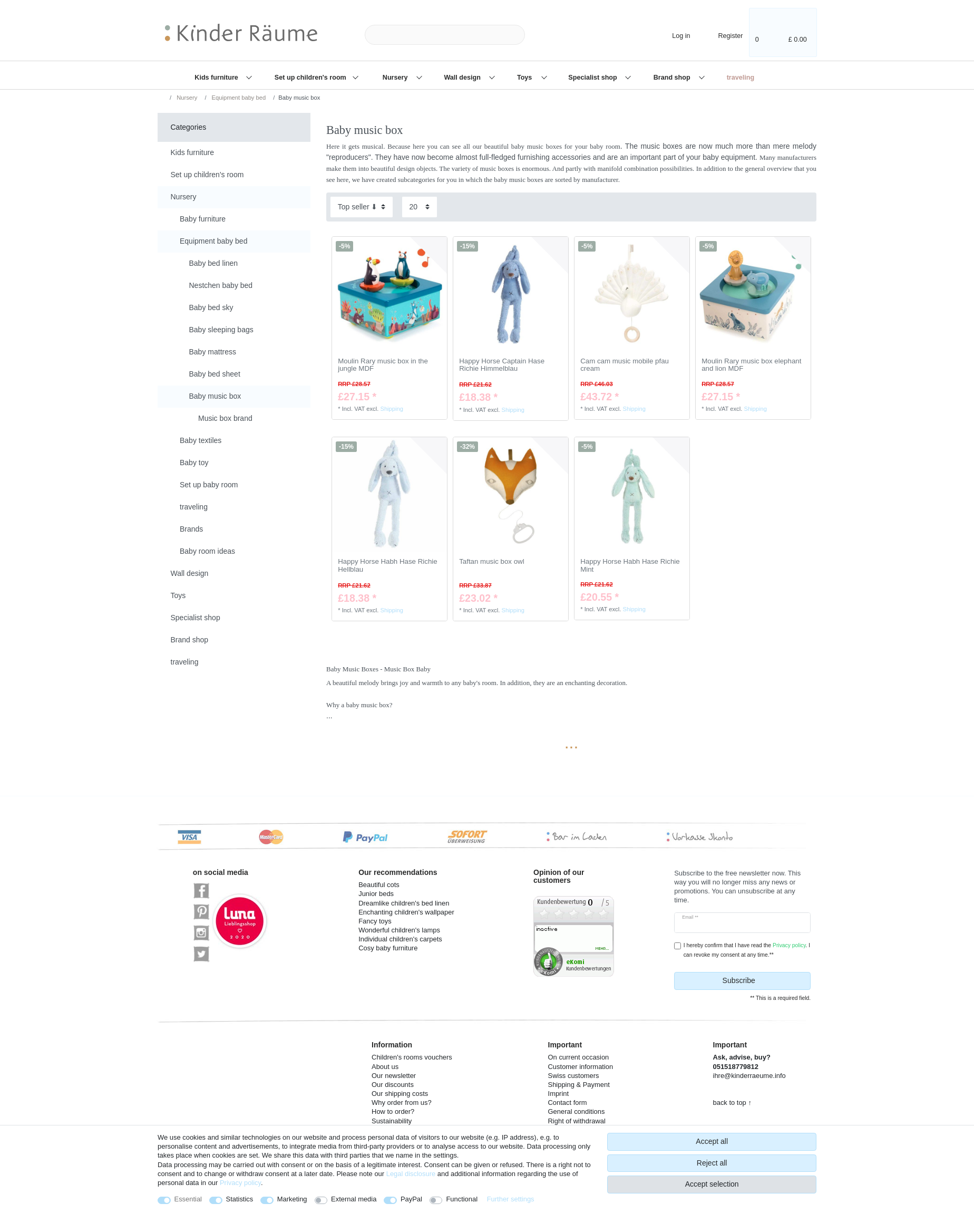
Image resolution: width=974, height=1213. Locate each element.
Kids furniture (217, 77)
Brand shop (673, 77)
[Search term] (445, 35)
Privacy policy (240, 1183)
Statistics (240, 1199)
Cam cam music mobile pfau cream (624, 365)
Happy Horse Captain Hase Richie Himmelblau (501, 365)
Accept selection (712, 1184)
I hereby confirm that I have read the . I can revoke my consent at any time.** (747, 949)
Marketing (292, 1199)
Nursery (396, 77)
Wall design (463, 77)
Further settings (510, 1199)
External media (353, 1199)
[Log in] (672, 34)
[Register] (723, 34)
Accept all (712, 1141)
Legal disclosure (411, 1174)
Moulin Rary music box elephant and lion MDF (751, 365)
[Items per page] (419, 207)
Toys (525, 77)
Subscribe (763, 981)
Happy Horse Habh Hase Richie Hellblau (387, 565)
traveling (741, 77)
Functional (462, 1199)
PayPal (411, 1199)
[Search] (542, 35)
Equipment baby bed (238, 97)
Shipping (391, 409)
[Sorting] (361, 207)
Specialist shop (593, 77)
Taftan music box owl (491, 561)
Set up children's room (311, 77)
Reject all (712, 1163)
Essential (188, 1199)
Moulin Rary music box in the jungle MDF (383, 365)
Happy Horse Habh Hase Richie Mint (629, 565)
